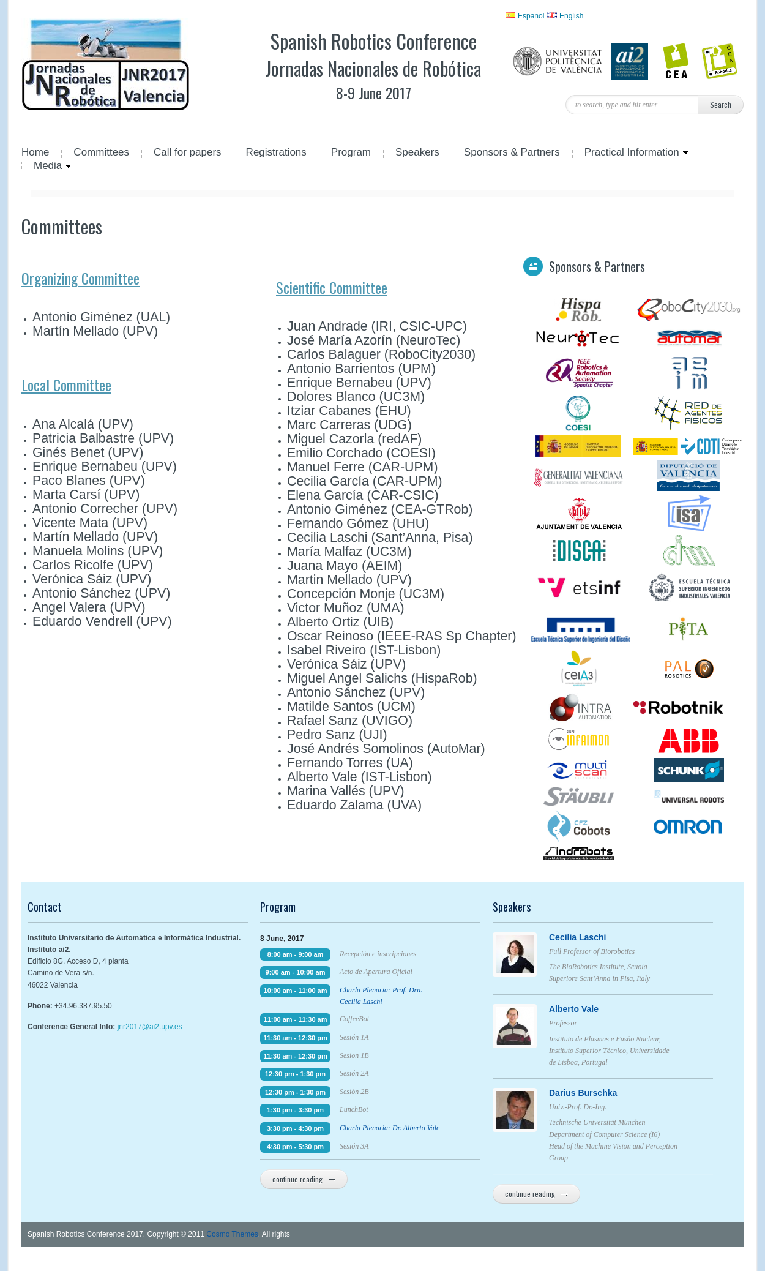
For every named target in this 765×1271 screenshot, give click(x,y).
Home (35, 153)
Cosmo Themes (232, 1234)
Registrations (276, 153)
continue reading (303, 1179)
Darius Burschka (607, 1093)
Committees (101, 153)
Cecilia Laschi (607, 937)
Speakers (417, 153)
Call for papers (188, 153)
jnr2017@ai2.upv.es (150, 1026)
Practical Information (630, 153)
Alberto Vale (607, 1009)
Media (46, 166)
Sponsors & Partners (512, 153)
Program (351, 153)
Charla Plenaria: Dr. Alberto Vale (389, 1127)
